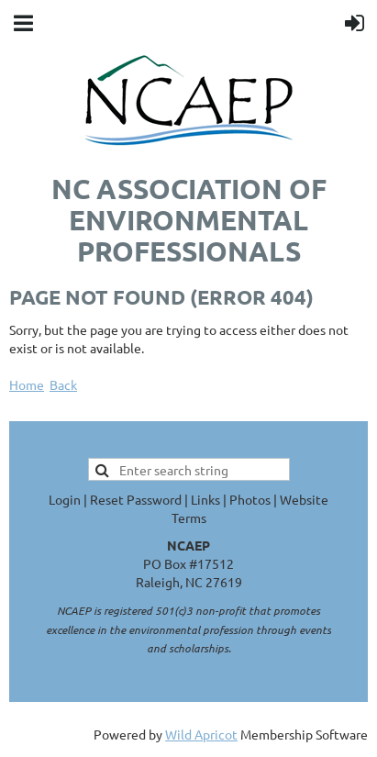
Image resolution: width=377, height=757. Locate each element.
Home (26, 384)
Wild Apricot (201, 734)
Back (63, 384)
